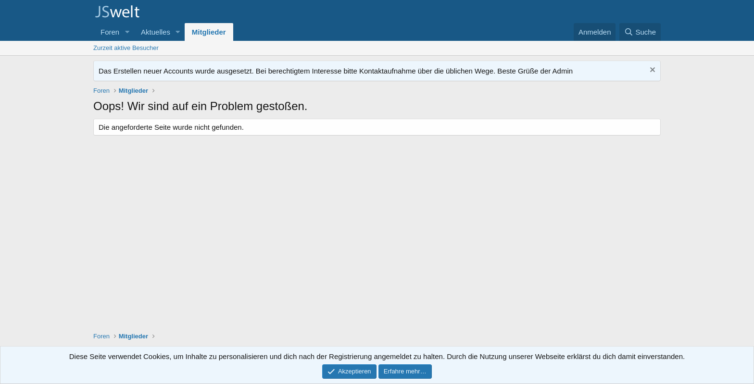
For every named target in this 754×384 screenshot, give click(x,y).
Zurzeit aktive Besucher (126, 47)
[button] (127, 32)
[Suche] (640, 32)
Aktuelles (155, 32)
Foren (110, 32)
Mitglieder (209, 32)
